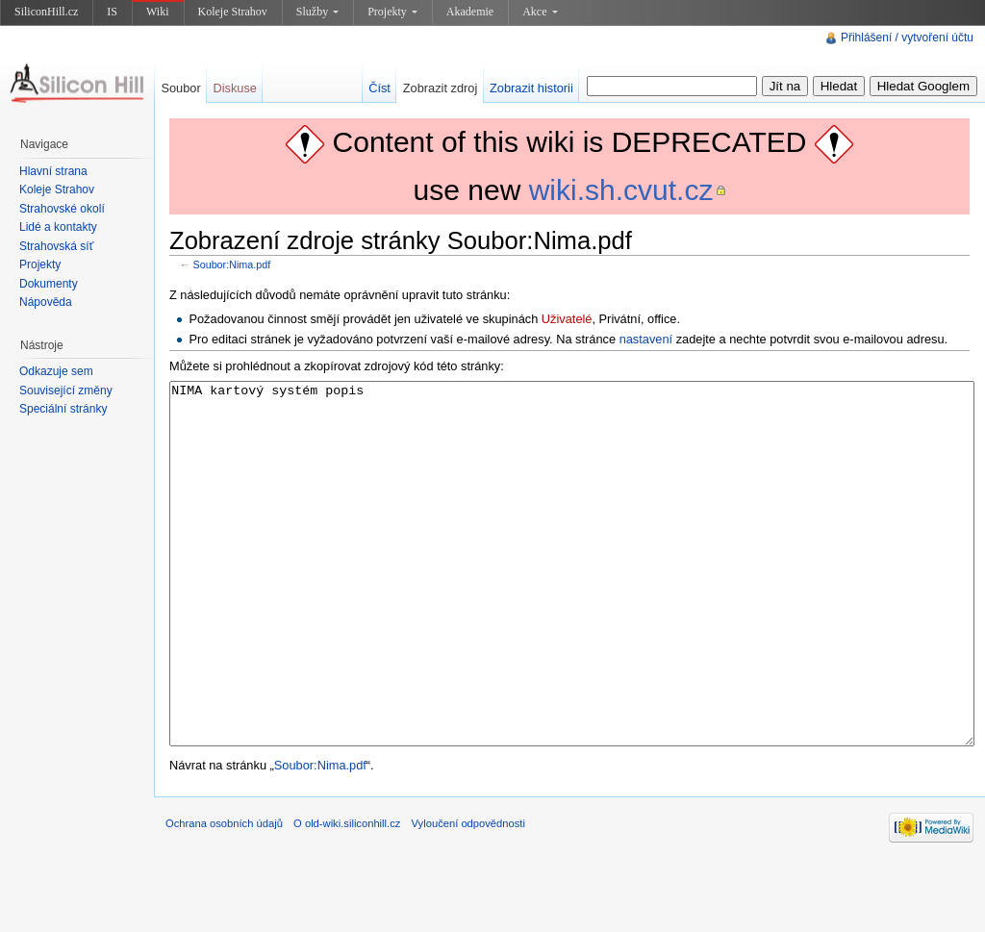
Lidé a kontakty (58, 227)
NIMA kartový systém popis (571, 600)
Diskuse (235, 88)
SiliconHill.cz (46, 11)
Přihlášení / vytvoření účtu (907, 37)
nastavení (646, 339)
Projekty (392, 11)
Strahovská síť (56, 246)
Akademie (469, 11)
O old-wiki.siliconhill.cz (346, 895)
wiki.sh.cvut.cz (621, 190)
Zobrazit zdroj (440, 88)
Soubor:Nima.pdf (232, 264)
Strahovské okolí (62, 208)
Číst (379, 88)
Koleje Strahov (232, 11)
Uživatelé (567, 319)
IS (112, 11)
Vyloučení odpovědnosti (468, 895)
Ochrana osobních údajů (224, 895)
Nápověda (45, 302)
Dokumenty (48, 283)
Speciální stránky (63, 409)
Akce (539, 11)
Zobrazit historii (531, 88)
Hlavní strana (53, 171)
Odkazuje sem (56, 371)
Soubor (180, 88)
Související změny (66, 390)
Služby (317, 11)
